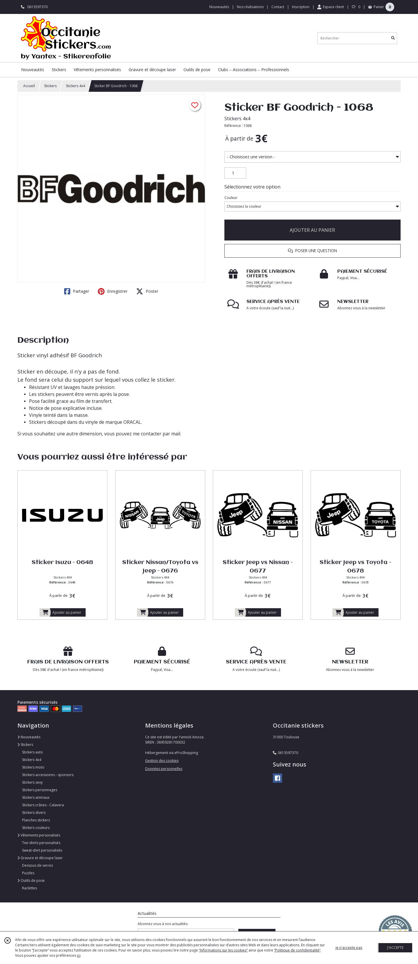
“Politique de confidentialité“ (297, 950)
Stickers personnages (39, 789)
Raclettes (29, 888)
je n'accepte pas (349, 947)
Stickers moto (33, 767)
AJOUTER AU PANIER (312, 230)
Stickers (50, 85)
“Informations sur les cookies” (223, 950)
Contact (277, 6)
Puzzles (28, 872)
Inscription (300, 6)
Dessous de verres (37, 865)
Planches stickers (36, 820)
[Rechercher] (393, 38)
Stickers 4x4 (75, 85)
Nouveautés (28, 737)
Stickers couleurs (36, 827)
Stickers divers (34, 812)
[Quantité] (235, 173)
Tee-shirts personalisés (41, 842)
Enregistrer (112, 291)
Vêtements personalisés (38, 835)
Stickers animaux (35, 797)
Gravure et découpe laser (40, 857)
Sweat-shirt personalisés (42, 850)
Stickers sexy (32, 782)
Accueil (29, 85)
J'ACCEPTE (395, 947)
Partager (76, 291)
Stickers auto (32, 752)
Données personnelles (163, 768)
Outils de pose (31, 880)
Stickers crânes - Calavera (43, 805)
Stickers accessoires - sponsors (47, 774)
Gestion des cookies (162, 760)
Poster (147, 291)
